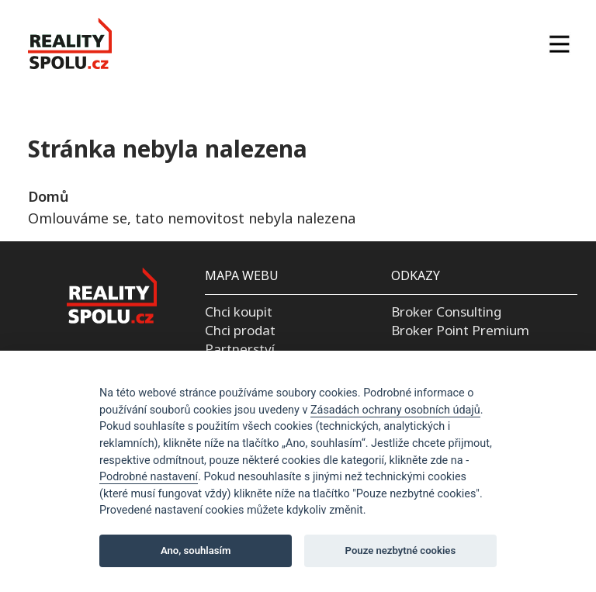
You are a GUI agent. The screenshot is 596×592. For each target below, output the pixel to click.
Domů (48, 196)
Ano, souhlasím (196, 550)
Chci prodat (240, 330)
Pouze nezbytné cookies (400, 550)
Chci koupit (238, 311)
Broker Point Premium (460, 330)
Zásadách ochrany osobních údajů (395, 410)
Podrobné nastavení (148, 476)
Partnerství (240, 349)
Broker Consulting (446, 311)
